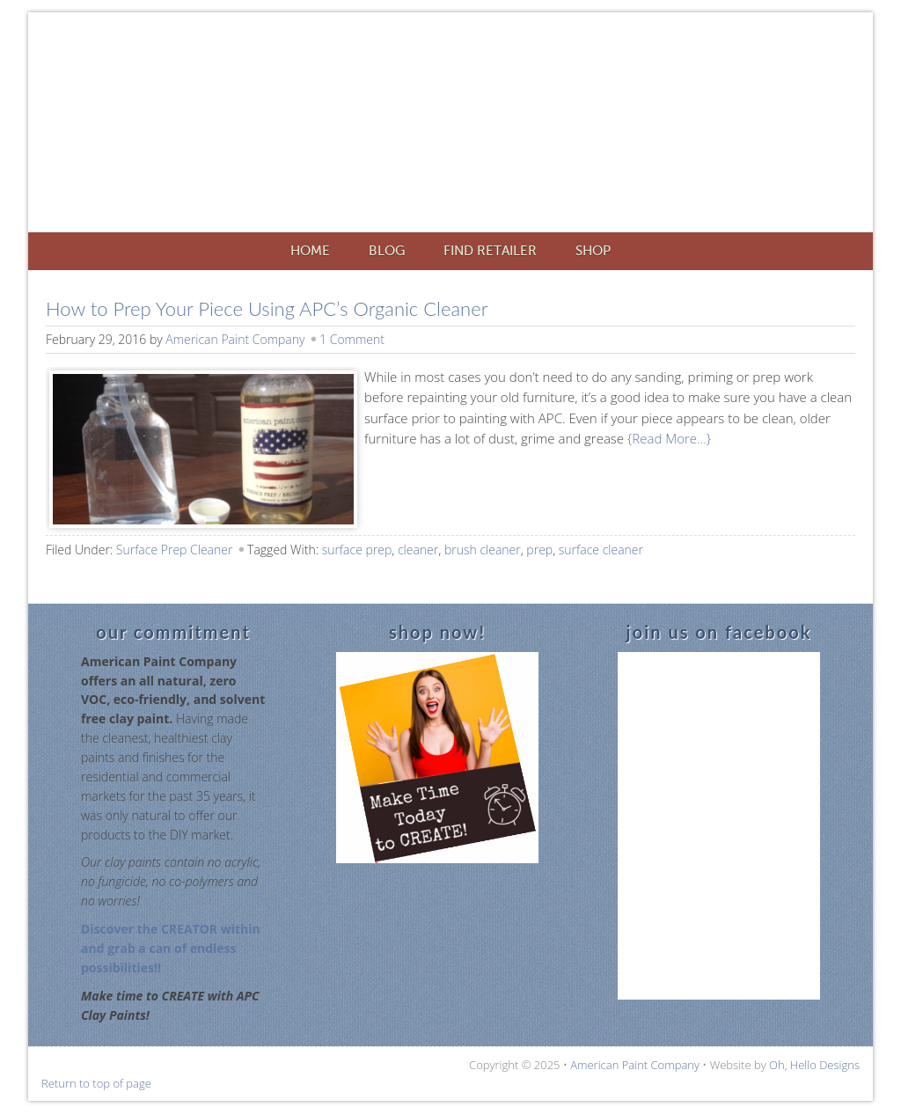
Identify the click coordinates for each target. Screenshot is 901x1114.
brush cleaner (482, 549)
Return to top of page (96, 1083)
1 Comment (352, 339)
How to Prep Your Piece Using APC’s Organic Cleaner (266, 308)
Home (310, 251)
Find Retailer (490, 251)
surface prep (357, 549)
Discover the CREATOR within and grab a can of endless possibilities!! (170, 948)
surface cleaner (601, 549)
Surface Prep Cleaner (174, 549)
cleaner (418, 549)
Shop (593, 251)
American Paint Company (477, 125)
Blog (387, 251)
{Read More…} (667, 438)
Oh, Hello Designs (814, 1065)
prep (539, 549)
